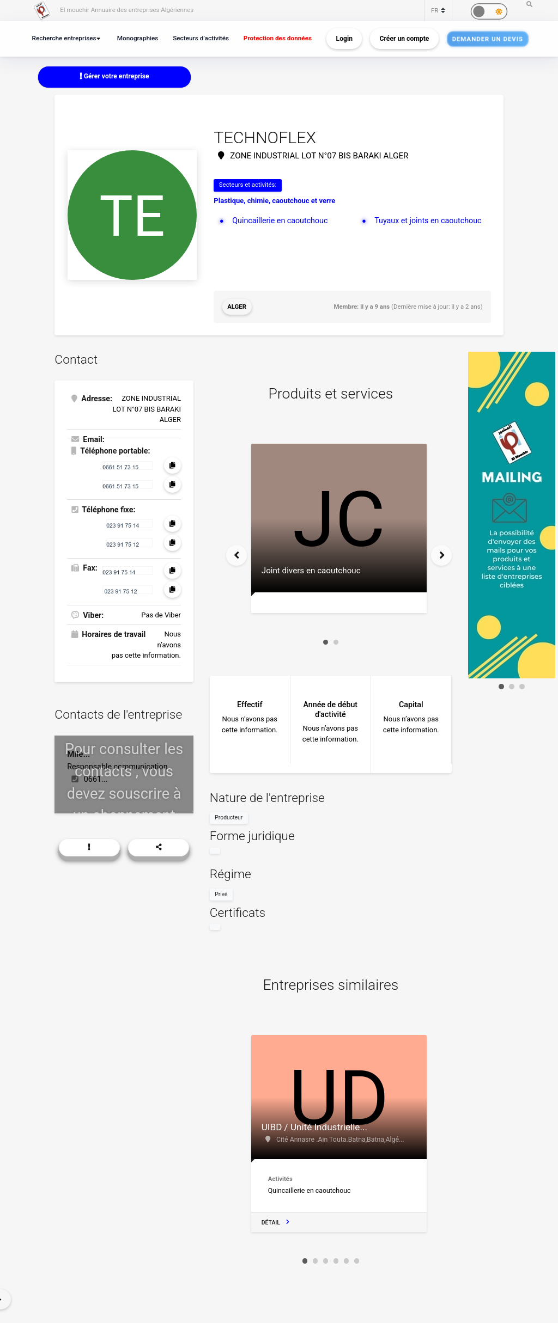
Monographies (138, 38)
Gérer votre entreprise (114, 76)
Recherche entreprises (64, 38)
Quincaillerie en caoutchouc (279, 220)
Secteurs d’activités (201, 38)
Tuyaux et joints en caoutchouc (427, 220)
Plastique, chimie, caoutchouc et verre (274, 201)
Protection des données (278, 38)
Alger (236, 306)
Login (344, 38)
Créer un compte (404, 38)
